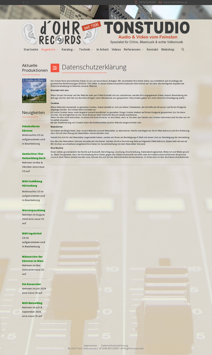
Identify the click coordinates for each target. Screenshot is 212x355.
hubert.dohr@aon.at (175, 2)
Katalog (67, 49)
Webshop (167, 49)
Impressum (90, 345)
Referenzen (132, 49)
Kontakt (152, 49)
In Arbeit (103, 49)
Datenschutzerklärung (114, 345)
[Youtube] (27, 2)
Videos (116, 49)
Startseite (31, 49)
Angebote (48, 49)
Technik (84, 49)
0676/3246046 (147, 2)
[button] (34, 91)
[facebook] (23, 2)
